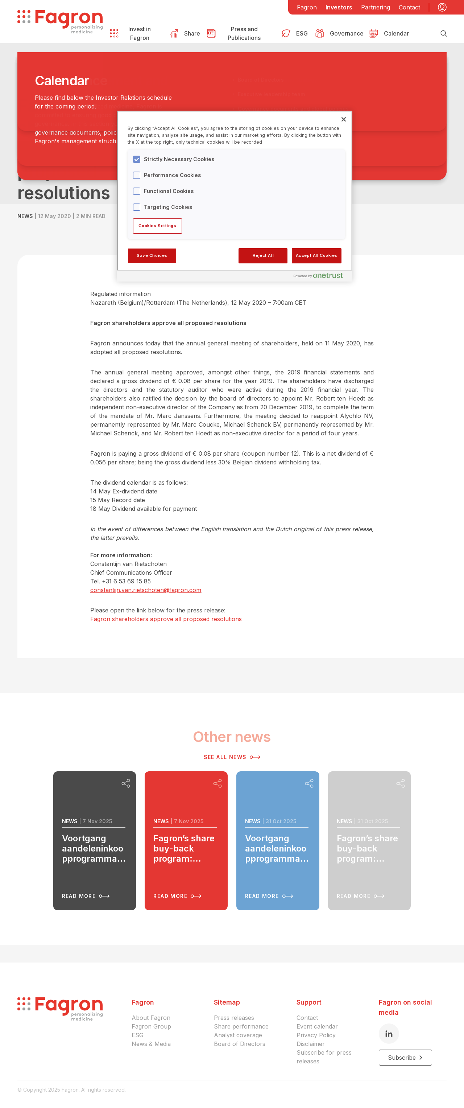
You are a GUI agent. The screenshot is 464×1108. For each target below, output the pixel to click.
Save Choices (152, 255)
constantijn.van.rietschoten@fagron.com (145, 590)
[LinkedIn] (389, 1033)
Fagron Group (151, 1026)
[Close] (344, 119)
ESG (138, 1035)
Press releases (234, 1017)
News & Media (151, 1043)
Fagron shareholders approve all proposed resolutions (166, 619)
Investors (339, 7)
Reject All (263, 255)
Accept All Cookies (316, 255)
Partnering (375, 7)
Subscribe (405, 1057)
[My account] (442, 7)
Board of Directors (239, 1043)
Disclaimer (311, 1043)
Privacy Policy (316, 1035)
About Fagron (151, 1017)
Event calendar (317, 1026)
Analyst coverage (238, 1035)
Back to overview (53, 83)
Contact (409, 7)
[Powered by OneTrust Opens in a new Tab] (321, 277)
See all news (232, 757)
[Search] (443, 33)
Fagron (307, 7)
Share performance (241, 1026)
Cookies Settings (157, 225)
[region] (234, 196)
